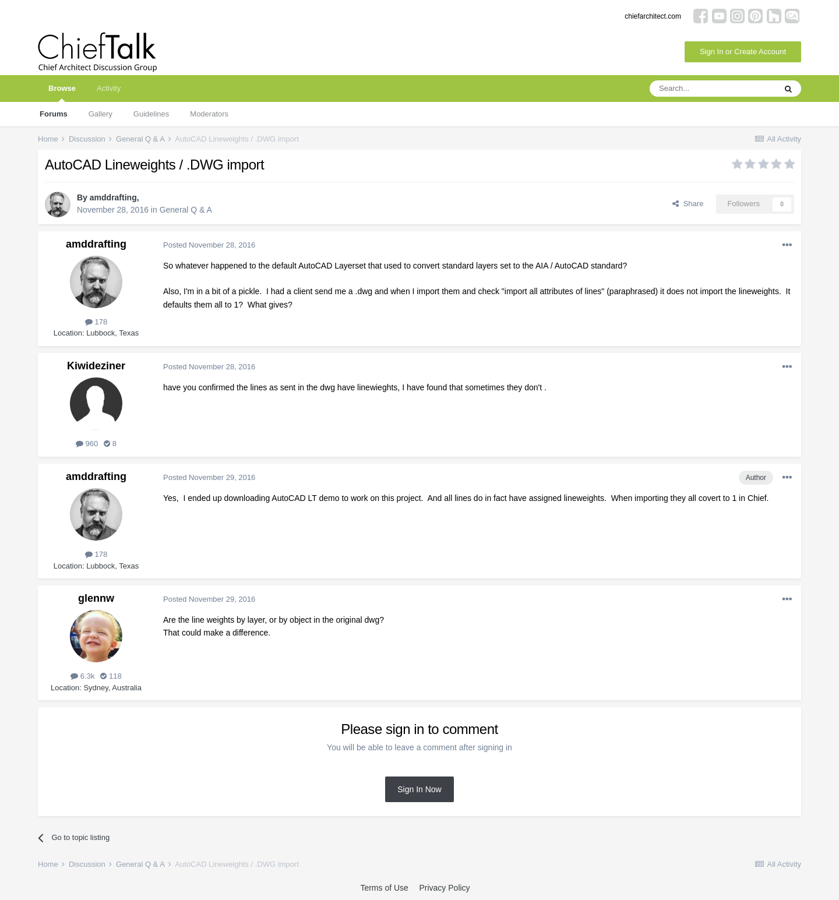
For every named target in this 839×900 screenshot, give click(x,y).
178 (96, 321)
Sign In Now (419, 789)
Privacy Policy (444, 887)
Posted (209, 245)
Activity (109, 88)
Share (687, 203)
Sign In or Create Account (743, 51)
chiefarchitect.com (653, 16)
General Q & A (186, 209)
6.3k (82, 676)
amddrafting (113, 197)
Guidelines (151, 114)
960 (87, 443)
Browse (62, 93)
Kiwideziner (96, 366)
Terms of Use (384, 887)
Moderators (209, 114)
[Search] (712, 88)
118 (110, 676)
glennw (96, 598)
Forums (54, 114)
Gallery (100, 114)
